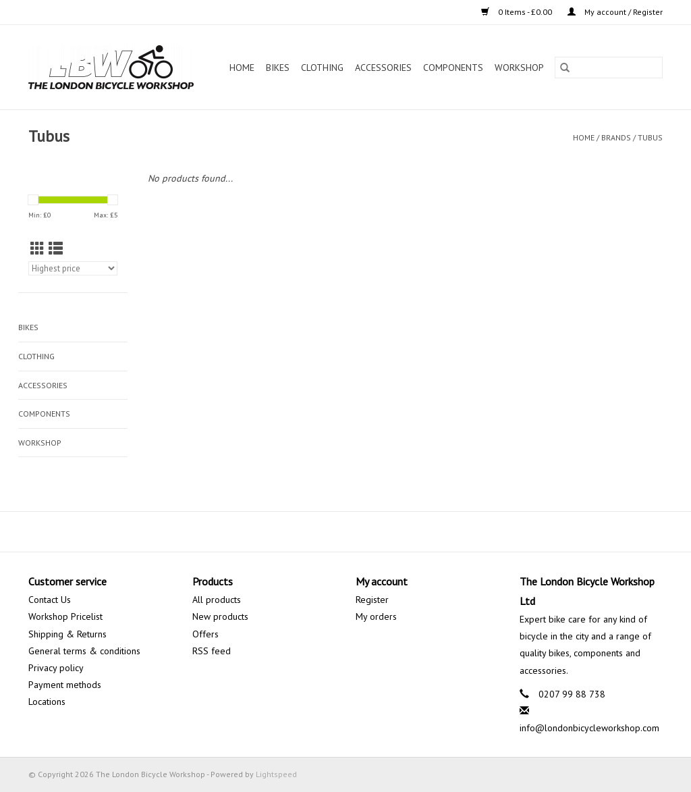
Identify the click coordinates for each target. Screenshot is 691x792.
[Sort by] (72, 268)
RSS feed (211, 651)
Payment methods (64, 685)
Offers (205, 634)
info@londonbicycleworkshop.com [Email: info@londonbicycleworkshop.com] (589, 728)
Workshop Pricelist (65, 616)
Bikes (277, 67)
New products (220, 616)
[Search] (609, 67)
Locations (46, 701)
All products (216, 599)
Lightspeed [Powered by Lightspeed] (276, 774)
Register (372, 599)
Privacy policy (56, 668)
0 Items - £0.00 (517, 12)
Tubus (650, 137)
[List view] (56, 249)
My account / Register (615, 12)
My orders (376, 616)
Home (241, 67)
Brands (616, 137)
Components (453, 67)
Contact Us (49, 599)
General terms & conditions (84, 651)
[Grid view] (37, 249)
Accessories (383, 67)
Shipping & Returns (67, 634)
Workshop (519, 67)
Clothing (322, 67)
